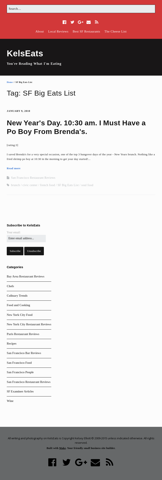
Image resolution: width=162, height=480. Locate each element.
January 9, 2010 (18, 111)
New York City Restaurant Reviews (29, 324)
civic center (30, 185)
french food (47, 185)
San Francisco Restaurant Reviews (33, 177)
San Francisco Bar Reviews (24, 353)
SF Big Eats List (68, 185)
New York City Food (19, 314)
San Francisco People (20, 372)
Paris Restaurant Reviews (23, 334)
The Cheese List (115, 31)
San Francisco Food (19, 362)
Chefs (10, 286)
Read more (13, 168)
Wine (10, 401)
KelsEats (25, 53)
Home (10, 82)
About (39, 31)
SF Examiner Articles (20, 391)
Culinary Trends (17, 295)
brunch (15, 185)
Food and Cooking (18, 305)
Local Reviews (58, 31)
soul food (87, 185)
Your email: (14, 232)
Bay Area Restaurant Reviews (25, 276)
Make (62, 448)
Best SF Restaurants (86, 31)
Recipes (11, 343)
